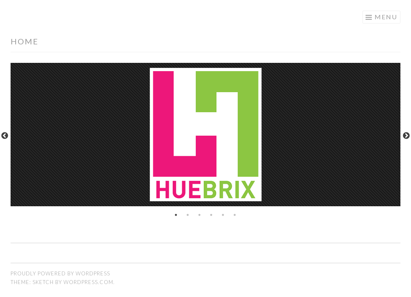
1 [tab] (176, 215)
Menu (386, 16)
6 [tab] (235, 215)
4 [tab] (211, 215)
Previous (5, 136)
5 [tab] (223, 215)
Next (406, 136)
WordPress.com (88, 282)
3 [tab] (200, 215)
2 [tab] (188, 215)
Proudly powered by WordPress (60, 273)
